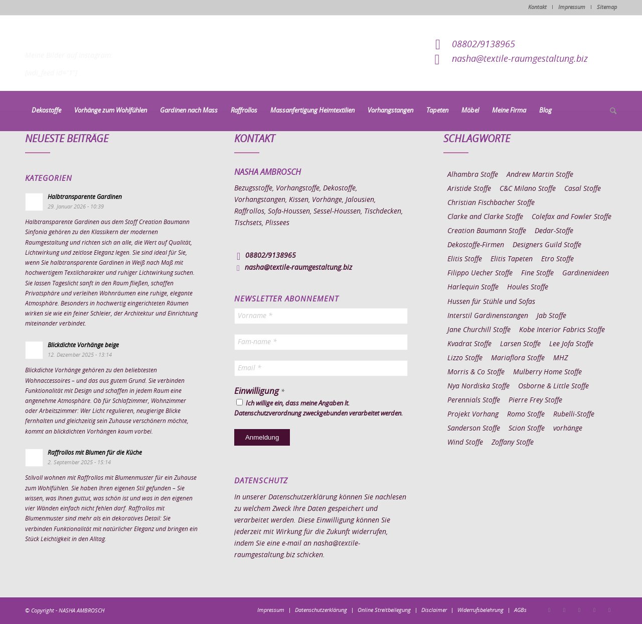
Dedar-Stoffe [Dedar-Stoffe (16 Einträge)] (554, 231)
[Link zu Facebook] (549, 609)
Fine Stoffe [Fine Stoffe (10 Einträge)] (537, 273)
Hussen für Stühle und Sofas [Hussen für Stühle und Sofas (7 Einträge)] (491, 301)
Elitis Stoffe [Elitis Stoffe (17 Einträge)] (464, 259)
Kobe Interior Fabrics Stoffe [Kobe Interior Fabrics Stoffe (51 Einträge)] (562, 330)
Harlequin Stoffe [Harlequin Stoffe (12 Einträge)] (473, 287)
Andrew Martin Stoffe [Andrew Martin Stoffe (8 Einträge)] (540, 174)
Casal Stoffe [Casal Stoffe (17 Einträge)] (582, 188)
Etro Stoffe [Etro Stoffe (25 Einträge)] (557, 259)
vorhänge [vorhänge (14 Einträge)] (567, 428)
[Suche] (609, 111)
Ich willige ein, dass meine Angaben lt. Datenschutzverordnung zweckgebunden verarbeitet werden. (318, 408)
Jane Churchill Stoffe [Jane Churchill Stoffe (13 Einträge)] (479, 330)
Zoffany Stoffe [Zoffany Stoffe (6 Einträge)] (513, 442)
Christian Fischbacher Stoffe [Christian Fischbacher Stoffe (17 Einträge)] (491, 202)
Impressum (571, 7)
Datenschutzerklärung (302, 497)
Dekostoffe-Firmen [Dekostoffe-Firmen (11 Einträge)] (475, 245)
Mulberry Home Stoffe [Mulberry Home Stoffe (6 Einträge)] (547, 372)
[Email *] (321, 368)
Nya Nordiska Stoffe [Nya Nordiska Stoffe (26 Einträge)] (478, 386)
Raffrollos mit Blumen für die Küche (95, 453)
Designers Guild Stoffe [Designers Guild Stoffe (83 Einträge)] (547, 245)
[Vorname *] (321, 316)
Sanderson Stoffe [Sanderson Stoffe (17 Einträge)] (473, 428)
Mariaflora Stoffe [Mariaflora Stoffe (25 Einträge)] (518, 358)
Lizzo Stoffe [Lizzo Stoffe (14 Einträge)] (465, 358)
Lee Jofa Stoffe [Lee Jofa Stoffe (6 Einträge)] (571, 344)
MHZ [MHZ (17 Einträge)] (560, 358)
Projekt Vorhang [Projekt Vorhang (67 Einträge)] (473, 414)
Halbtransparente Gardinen (85, 197)
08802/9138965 (483, 44)
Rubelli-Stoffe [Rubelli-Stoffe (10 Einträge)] (573, 414)
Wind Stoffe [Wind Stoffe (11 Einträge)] (465, 442)
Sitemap (607, 7)
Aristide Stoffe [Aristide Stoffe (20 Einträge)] (469, 188)
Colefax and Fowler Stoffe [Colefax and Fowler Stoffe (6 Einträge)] (571, 217)
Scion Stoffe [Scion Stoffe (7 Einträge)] (527, 428)
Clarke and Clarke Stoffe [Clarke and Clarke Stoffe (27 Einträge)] (485, 217)
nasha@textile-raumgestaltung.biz (520, 59)
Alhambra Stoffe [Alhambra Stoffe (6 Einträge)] (472, 174)
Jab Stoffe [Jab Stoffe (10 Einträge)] (551, 316)
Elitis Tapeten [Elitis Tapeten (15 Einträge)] (512, 259)
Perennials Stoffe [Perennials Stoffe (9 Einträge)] (473, 400)
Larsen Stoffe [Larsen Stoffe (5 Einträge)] (520, 344)
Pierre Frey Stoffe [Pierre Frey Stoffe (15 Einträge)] (535, 400)
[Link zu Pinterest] (579, 609)
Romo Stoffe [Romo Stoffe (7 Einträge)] (526, 414)
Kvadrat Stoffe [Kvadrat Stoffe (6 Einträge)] (469, 344)
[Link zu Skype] (594, 609)
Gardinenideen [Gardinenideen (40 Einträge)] (585, 273)
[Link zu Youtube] (609, 609)
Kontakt (537, 7)
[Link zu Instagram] (564, 609)
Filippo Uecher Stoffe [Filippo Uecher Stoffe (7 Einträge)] (480, 273)
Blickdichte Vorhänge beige (83, 345)
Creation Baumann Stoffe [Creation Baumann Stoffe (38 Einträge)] (486, 231)
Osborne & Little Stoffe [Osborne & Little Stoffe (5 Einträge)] (553, 386)
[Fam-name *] (321, 342)
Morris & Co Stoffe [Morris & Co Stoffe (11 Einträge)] (476, 372)
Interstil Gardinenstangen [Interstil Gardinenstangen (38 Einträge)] (487, 316)
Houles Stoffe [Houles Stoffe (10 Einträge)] (527, 287)
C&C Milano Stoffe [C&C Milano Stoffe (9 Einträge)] (528, 188)
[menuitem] (46, 111)
